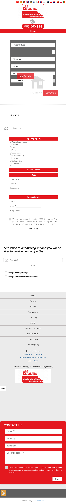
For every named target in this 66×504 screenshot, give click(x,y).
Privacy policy (33, 334)
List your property (33, 328)
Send (33, 265)
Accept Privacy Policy (17, 272)
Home (33, 296)
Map (3, 388)
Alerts (33, 323)
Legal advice (33, 339)
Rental (33, 306)
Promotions (33, 312)
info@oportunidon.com (33, 354)
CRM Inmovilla (38, 501)
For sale (33, 301)
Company (33, 317)
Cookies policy (33, 344)
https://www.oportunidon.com (33, 357)
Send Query (33, 229)
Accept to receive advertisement (23, 276)
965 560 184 (33, 361)
